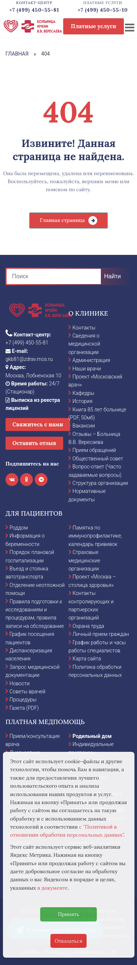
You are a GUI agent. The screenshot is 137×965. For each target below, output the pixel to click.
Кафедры (83, 393)
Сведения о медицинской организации (84, 344)
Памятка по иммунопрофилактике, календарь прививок (95, 536)
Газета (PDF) (24, 708)
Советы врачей (27, 691)
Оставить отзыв (34, 443)
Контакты (83, 328)
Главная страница (62, 220)
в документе (52, 888)
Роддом (18, 528)
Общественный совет (97, 458)
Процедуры (23, 699)
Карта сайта (87, 658)
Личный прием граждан (101, 634)
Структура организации (100, 483)
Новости (19, 683)
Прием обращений (94, 450)
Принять (68, 914)
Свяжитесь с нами (37, 424)
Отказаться (69, 941)
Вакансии (83, 426)
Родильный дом (92, 736)
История (82, 401)
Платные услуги (93, 26)
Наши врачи (86, 369)
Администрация (91, 360)
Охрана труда (88, 626)
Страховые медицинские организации (84, 560)
